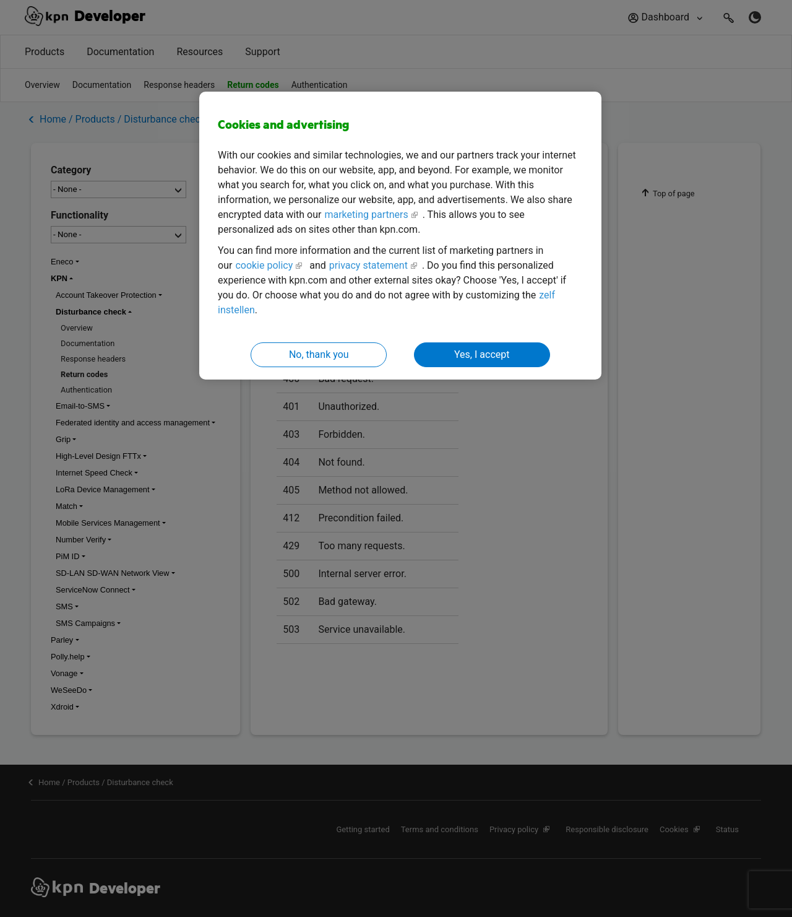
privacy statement (368, 265)
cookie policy (264, 265)
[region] (400, 236)
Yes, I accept (481, 354)
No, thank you (319, 354)
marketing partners (366, 214)
